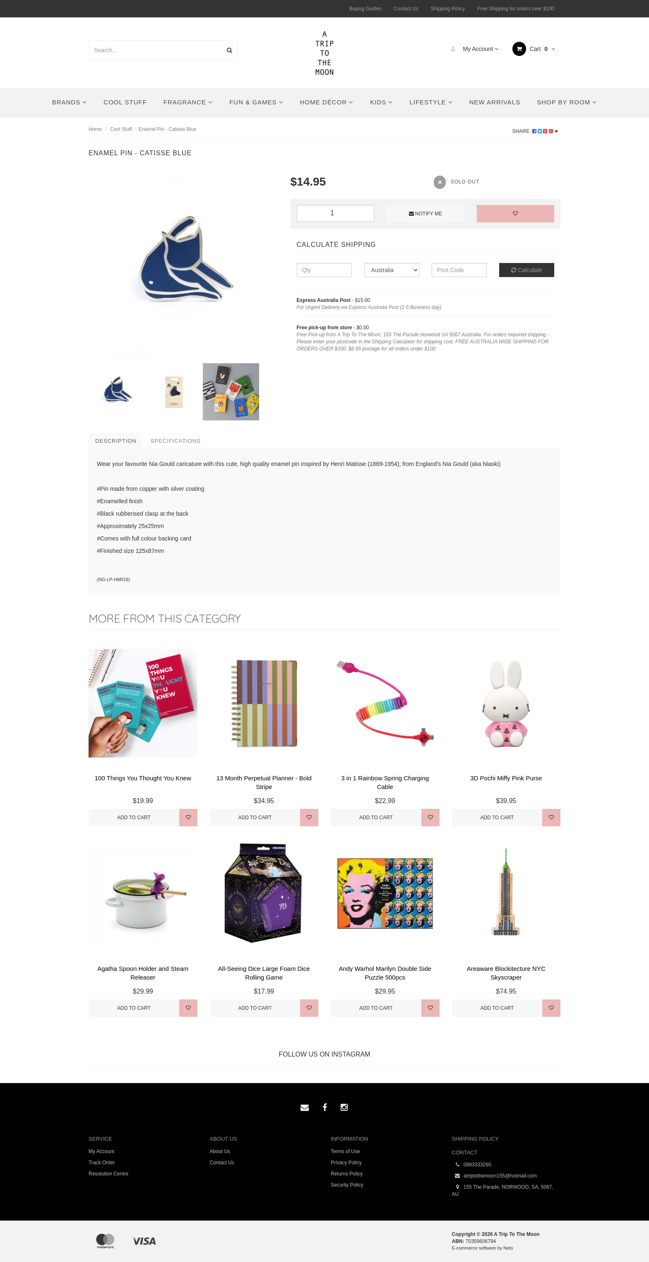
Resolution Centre (108, 1174)
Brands (69, 102)
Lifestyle (430, 102)
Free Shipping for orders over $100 (515, 9)
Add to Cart (134, 817)
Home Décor (327, 102)
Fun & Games (256, 102)
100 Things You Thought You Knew (143, 778)
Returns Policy (347, 1174)
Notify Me (425, 214)
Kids (381, 102)
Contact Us (406, 9)
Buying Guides (365, 9)
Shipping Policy (448, 9)
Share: (535, 131)
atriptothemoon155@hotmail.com (494, 1176)
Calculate (526, 270)
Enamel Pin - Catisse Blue (167, 129)
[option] (183, 267)
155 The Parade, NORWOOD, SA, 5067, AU (502, 1190)
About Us (220, 1151)
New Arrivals (494, 102)
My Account (472, 49)
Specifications (176, 441)
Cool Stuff (125, 102)
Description (116, 441)
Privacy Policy (346, 1162)
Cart (533, 49)
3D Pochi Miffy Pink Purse (506, 778)
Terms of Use (345, 1151)
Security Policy (347, 1185)
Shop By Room (567, 102)
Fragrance (188, 102)
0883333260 (471, 1164)
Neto (508, 1247)
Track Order (102, 1162)
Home (95, 129)
